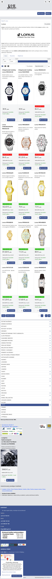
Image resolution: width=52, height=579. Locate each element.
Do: (13, 60)
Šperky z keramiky (26, 350)
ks (4, 120)
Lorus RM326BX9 (23, 124)
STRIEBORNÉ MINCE (6, 414)
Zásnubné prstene (26, 340)
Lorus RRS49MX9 (40, 222)
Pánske (3, 407)
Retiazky (26, 326)
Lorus (26, 405)
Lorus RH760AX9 (40, 173)
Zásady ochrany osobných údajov (9, 572)
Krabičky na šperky (7, 352)
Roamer (26, 379)
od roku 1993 (13, 9)
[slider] (17, 61)
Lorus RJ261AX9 (23, 267)
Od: (6, 60)
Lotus (3, 388)
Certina (26, 367)
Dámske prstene (26, 343)
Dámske (3, 409)
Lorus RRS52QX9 (7, 173)
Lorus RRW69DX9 (40, 267)
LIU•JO (26, 395)
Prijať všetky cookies (16, 576)
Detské (3, 412)
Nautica (3, 390)
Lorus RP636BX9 (7, 222)
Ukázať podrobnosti (6, 575)
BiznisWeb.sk (48, 577)
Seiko (3, 383)
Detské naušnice (26, 321)
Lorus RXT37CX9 (7, 267)
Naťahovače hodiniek (7, 357)
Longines (26, 362)
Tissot (26, 371)
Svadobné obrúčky (26, 338)
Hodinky (26, 360)
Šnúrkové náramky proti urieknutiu (12, 333)
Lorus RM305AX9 (40, 70)
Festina (26, 386)
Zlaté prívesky (26, 336)
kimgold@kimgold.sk (6, 529)
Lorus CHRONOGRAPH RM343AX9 (7, 126)
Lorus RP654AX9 (23, 222)
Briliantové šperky (26, 348)
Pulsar (3, 402)
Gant (26, 381)
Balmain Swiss (26, 364)
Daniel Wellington (7, 397)
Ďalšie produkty (10, 315)
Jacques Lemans (26, 400)
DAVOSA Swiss (26, 374)
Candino (3, 369)
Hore (3, 315)
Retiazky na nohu (6, 328)
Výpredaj (26, 417)
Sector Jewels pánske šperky (10, 354)
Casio (3, 376)
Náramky (26, 331)
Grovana (26, 393)
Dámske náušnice (26, 324)
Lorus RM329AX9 (40, 124)
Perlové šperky (26, 345)
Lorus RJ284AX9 (23, 173)
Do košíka (11, 120)
